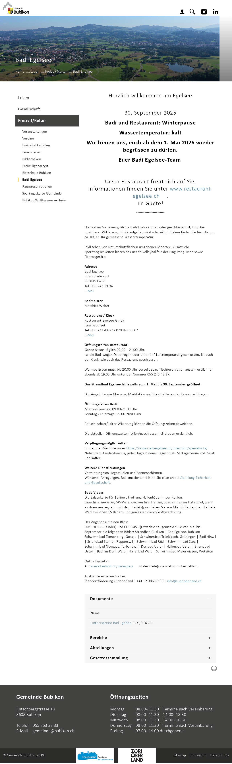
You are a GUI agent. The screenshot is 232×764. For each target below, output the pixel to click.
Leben (125, 11)
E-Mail (89, 292)
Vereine (28, 139)
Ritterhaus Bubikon (36, 174)
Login (188, 12)
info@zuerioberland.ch (184, 582)
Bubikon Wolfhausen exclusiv (44, 201)
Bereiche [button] (98, 639)
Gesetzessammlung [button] (109, 659)
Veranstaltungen (34, 132)
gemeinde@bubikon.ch (53, 732)
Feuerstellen (31, 153)
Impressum (198, 757)
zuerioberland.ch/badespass (114, 567)
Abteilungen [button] (102, 649)
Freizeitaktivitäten (36, 146)
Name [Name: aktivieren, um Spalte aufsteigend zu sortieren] (95, 614)
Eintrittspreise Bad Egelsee (110, 623)
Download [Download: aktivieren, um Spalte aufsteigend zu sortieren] (193, 614)
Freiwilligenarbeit (35, 167)
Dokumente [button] (101, 599)
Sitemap (180, 757)
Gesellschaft (29, 110)
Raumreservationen (37, 187)
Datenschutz (219, 757)
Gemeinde (87, 11)
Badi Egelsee (42, 180)
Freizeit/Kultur (32, 121)
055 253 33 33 (45, 727)
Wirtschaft (146, 11)
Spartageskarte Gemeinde (42, 194)
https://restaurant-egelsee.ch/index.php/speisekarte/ (169, 449)
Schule (109, 11)
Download (197, 624)
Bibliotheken (31, 160)
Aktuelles (64, 11)
